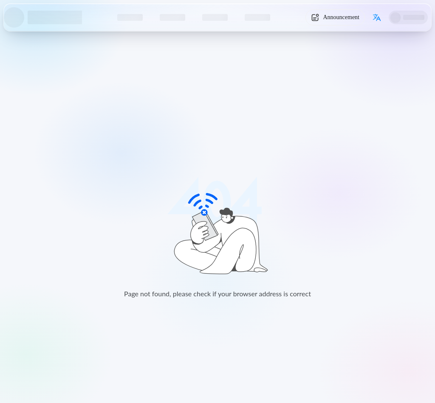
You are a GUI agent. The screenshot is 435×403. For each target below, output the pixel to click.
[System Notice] (335, 17)
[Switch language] (377, 17)
